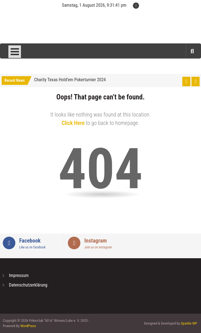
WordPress (28, 326)
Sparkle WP (189, 323)
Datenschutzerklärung (28, 285)
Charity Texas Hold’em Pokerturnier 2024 (70, 79)
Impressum (19, 275)
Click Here (73, 123)
